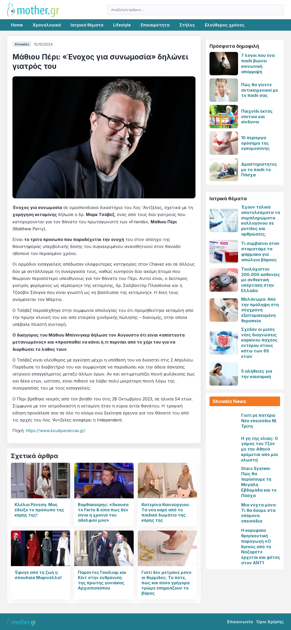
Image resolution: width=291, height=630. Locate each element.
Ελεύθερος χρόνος (225, 25)
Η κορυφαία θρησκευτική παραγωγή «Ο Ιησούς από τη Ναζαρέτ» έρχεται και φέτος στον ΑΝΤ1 (260, 546)
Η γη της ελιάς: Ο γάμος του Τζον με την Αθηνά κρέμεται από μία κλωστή (259, 449)
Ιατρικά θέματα (87, 25)
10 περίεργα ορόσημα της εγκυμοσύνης (255, 143)
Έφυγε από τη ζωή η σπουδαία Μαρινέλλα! (38, 575)
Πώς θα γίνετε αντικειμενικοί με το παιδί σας (259, 90)
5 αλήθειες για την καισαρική (256, 373)
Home (17, 25)
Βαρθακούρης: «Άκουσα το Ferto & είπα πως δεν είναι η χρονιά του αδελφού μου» (103, 512)
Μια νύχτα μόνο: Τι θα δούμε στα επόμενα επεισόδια (259, 513)
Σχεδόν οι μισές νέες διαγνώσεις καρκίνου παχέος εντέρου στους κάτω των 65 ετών (259, 343)
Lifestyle (122, 25)
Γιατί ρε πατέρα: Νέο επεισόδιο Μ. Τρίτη (259, 421)
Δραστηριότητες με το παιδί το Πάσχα (259, 170)
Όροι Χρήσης (270, 621)
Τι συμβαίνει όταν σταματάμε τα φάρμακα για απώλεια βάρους (260, 251)
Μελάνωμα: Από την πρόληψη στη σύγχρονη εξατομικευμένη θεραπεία (260, 310)
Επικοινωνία (240, 621)
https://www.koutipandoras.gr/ (55, 430)
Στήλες (187, 25)
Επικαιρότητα (155, 25)
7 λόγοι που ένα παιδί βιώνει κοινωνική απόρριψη (258, 63)
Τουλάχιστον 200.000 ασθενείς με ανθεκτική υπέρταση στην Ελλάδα (260, 279)
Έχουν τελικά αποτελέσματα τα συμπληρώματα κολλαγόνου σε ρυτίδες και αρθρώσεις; (260, 220)
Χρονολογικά (47, 25)
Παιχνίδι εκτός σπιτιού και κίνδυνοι (257, 117)
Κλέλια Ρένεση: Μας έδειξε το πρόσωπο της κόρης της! (39, 510)
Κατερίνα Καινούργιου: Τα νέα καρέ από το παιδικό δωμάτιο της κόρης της (165, 512)
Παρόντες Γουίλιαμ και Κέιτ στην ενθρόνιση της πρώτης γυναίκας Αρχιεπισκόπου (102, 580)
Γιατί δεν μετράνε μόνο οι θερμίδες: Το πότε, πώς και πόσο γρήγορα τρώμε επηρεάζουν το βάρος (166, 583)
